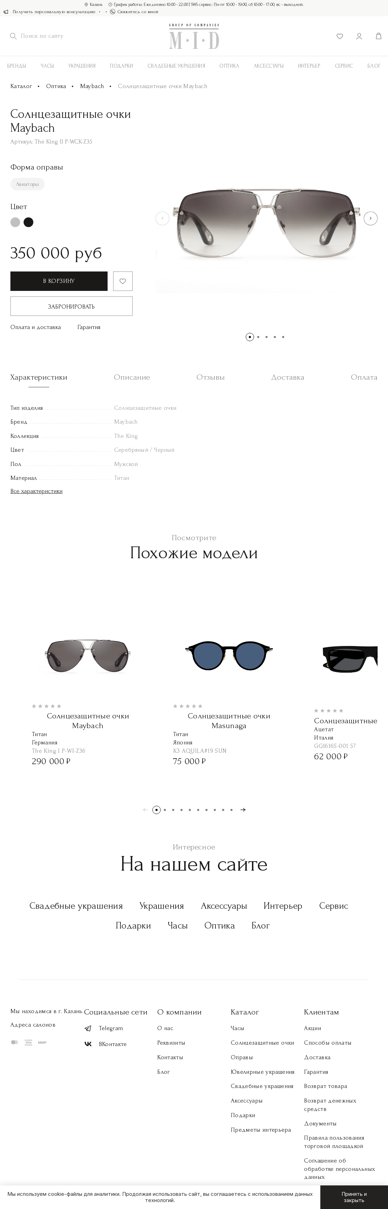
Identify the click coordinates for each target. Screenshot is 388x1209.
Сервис (344, 66)
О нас (165, 1028)
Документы (320, 1123)
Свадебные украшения (176, 66)
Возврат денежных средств (330, 1104)
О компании (179, 1012)
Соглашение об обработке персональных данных (339, 1169)
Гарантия (88, 327)
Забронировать (71, 306)
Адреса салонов (33, 1024)
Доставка (317, 1057)
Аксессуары (224, 905)
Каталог (21, 86)
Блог (261, 925)
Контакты (170, 1057)
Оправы (242, 1057)
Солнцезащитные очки (262, 1042)
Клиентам (321, 1012)
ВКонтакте (105, 1044)
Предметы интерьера (261, 1129)
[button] (371, 218)
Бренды (16, 66)
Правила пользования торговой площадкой (334, 1141)
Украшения (82, 66)
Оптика (229, 66)
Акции (312, 1028)
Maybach (92, 86)
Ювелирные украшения (263, 1072)
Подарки (121, 66)
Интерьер (309, 66)
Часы (47, 66)
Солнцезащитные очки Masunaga (229, 720)
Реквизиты (171, 1042)
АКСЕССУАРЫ (269, 66)
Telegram (104, 1029)
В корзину (59, 281)
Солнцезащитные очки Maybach (88, 720)
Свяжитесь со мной (134, 11)
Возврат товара (325, 1086)
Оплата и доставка (35, 327)
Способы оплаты (328, 1042)
